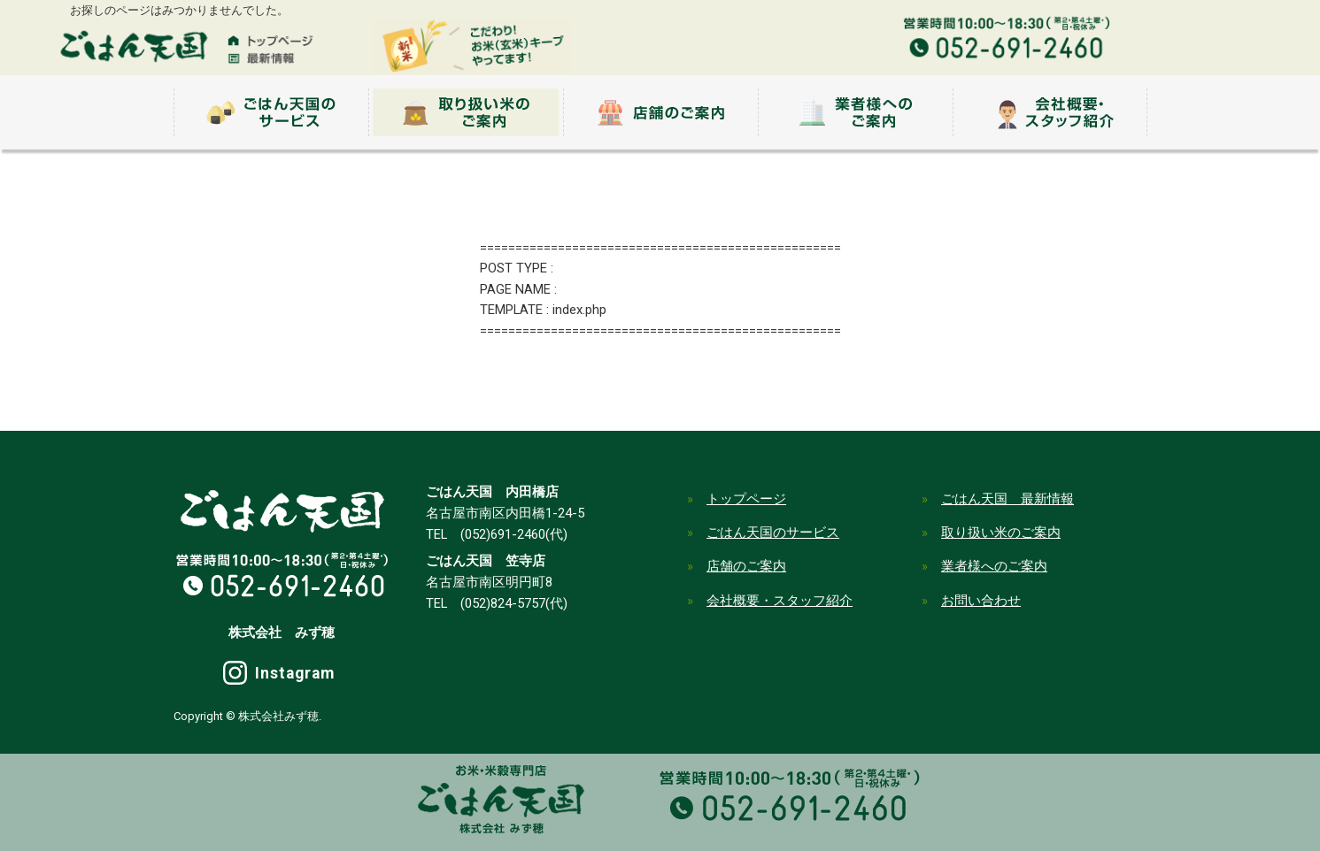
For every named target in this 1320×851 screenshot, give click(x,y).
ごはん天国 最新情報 (1007, 499)
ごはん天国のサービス (772, 532)
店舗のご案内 (746, 566)
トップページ (746, 499)
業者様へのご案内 (994, 566)
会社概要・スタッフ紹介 (779, 601)
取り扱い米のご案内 (1001, 532)
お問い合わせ (981, 601)
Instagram (295, 673)
